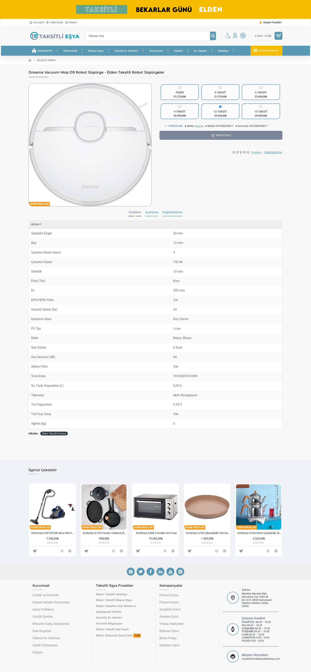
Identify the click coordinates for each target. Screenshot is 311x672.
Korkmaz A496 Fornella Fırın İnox (156, 533)
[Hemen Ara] (213, 36)
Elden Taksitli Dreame (54, 433)
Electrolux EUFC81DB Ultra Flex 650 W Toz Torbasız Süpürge (53, 533)
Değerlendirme (273, 152)
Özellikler (135, 212)
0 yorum (256, 152)
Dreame (199, 126)
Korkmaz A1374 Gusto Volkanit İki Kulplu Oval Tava (105, 533)
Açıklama (151, 212)
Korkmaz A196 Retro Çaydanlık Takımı (259, 533)
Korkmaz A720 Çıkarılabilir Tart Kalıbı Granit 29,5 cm (208, 533)
